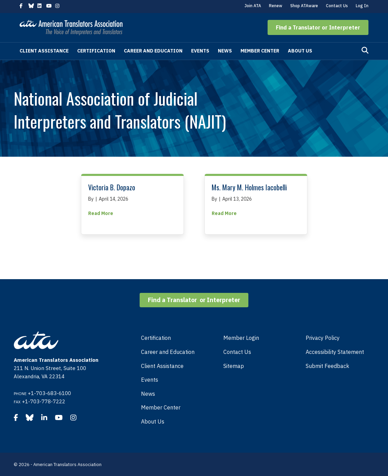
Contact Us (337, 5)
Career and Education (153, 51)
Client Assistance (44, 51)
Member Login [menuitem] (241, 337)
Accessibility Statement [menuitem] (335, 351)
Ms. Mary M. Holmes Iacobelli (249, 187)
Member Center (259, 51)
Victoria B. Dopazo (111, 187)
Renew (275, 5)
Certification (96, 51)
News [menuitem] (148, 393)
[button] (318, 27)
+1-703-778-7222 (43, 401)
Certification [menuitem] (156, 337)
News (225, 51)
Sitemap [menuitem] (233, 365)
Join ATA (253, 5)
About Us (300, 51)
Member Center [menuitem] (160, 407)
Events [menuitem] (149, 379)
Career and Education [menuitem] (168, 351)
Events (200, 51)
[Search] (365, 50)
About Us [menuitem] (152, 421)
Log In (362, 5)
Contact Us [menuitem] (237, 351)
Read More (100, 213)
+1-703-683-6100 (49, 393)
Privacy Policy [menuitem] (323, 337)
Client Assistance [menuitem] (162, 365)
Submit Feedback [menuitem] (327, 365)
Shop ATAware (304, 5)
